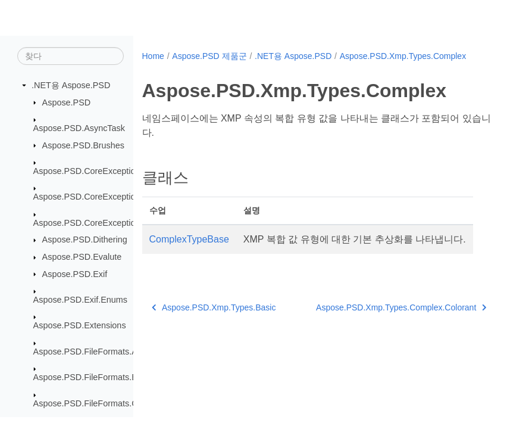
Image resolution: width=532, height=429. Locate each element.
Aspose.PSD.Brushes (83, 145)
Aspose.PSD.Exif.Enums (80, 299)
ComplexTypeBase (189, 239)
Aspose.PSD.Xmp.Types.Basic (214, 307)
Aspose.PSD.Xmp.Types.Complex (403, 56)
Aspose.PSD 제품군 (209, 56)
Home (153, 56)
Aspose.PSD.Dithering (84, 239)
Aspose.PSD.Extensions (79, 325)
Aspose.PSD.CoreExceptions (89, 171)
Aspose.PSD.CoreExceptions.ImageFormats (117, 223)
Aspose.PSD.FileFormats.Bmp (91, 377)
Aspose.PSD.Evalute (82, 257)
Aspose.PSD (66, 102)
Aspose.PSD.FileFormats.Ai (86, 351)
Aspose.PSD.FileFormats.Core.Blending (109, 403)
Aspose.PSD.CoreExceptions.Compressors (115, 196)
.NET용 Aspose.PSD (71, 85)
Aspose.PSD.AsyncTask (79, 128)
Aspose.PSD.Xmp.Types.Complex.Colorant (401, 307)
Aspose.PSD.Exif (75, 274)
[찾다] (70, 56)
